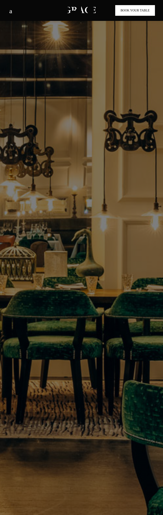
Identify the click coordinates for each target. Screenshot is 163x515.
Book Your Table (135, 10)
